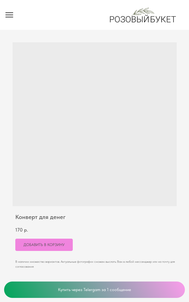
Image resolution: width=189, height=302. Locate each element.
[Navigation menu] (9, 15)
